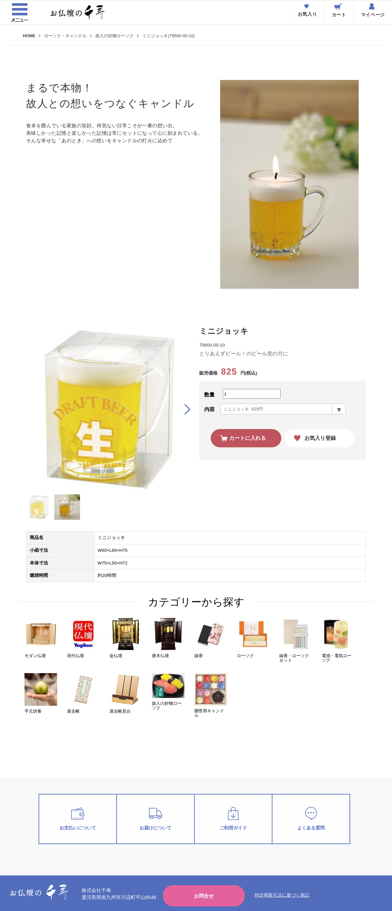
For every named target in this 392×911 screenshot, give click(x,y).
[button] (184, 409)
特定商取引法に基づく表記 (281, 895)
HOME (29, 35)
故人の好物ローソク (114, 35)
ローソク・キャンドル (65, 35)
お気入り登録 (320, 438)
